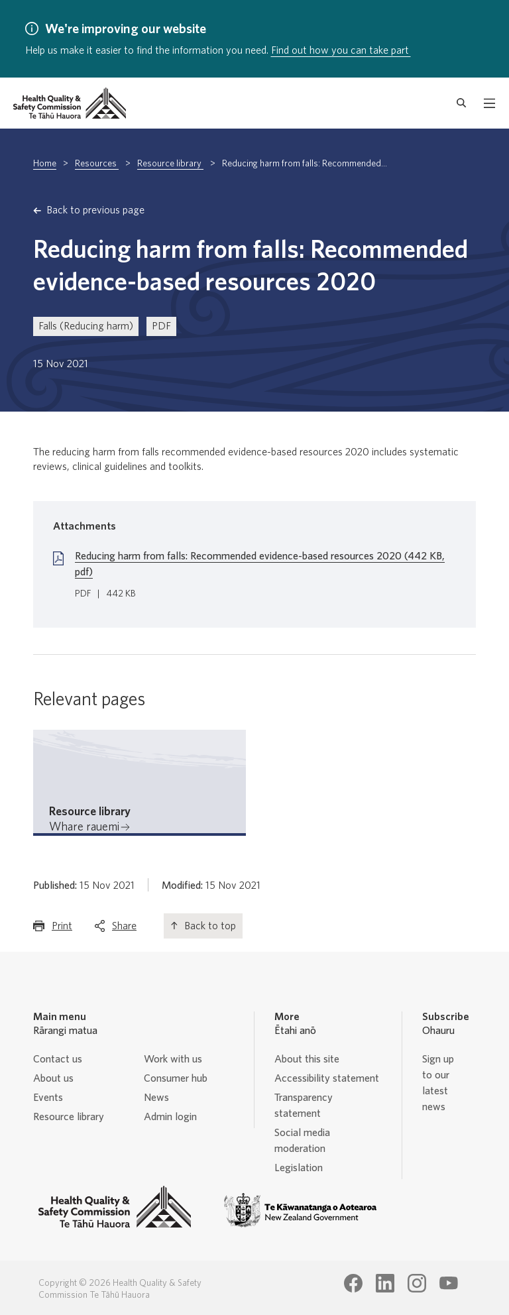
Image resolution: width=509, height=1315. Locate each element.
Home (44, 163)
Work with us (173, 1059)
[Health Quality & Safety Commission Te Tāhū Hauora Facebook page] (353, 1283)
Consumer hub (175, 1078)
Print (62, 929)
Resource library (170, 163)
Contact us (57, 1059)
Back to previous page (95, 210)
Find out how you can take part (341, 50)
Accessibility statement (326, 1078)
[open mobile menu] (489, 103)
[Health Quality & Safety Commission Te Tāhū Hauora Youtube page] (448, 1283)
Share (124, 929)
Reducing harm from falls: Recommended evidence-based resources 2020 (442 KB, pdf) (260, 564)
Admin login (170, 1117)
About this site (306, 1059)
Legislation (298, 1168)
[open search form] (461, 103)
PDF (161, 326)
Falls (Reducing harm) (85, 326)
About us (53, 1078)
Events (48, 1097)
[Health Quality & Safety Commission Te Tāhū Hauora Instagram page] (417, 1283)
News (156, 1097)
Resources (97, 163)
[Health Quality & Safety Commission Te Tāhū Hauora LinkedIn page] (385, 1283)
